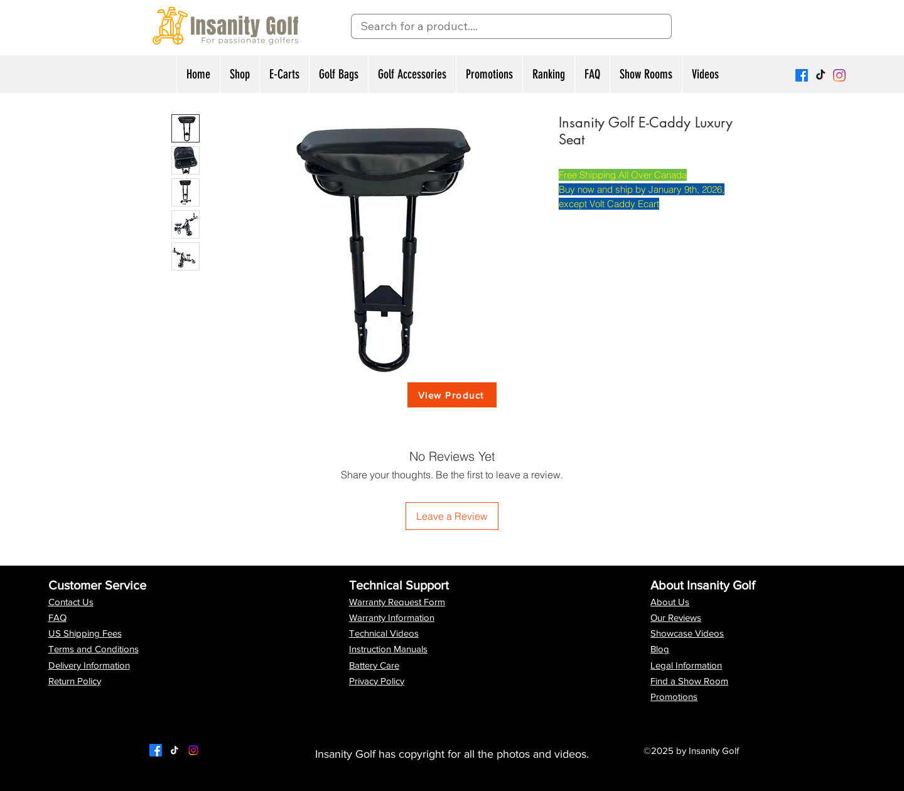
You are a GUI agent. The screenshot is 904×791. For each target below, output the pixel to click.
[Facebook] (801, 75)
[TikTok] (820, 75)
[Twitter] (174, 750)
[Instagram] (839, 75)
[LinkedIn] (193, 750)
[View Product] (452, 394)
